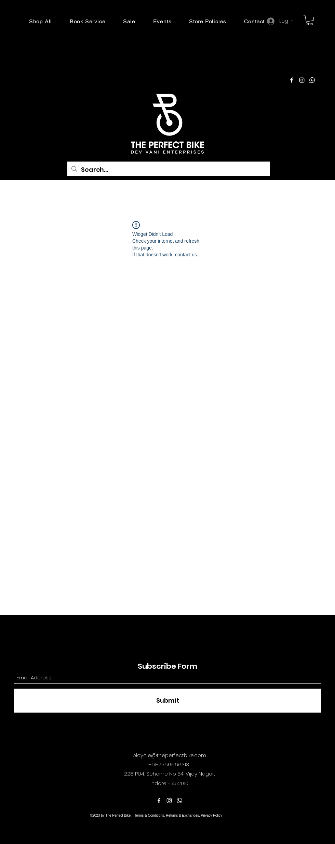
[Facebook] (291, 80)
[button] (40, 21)
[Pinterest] (312, 80)
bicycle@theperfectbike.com (169, 755)
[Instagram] (301, 80)
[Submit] (167, 701)
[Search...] (168, 170)
